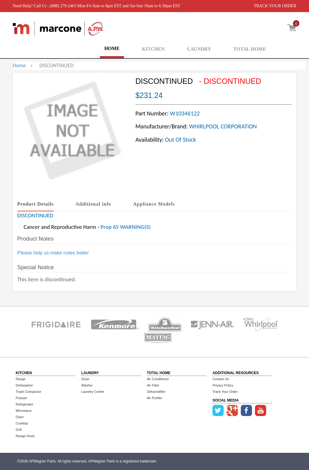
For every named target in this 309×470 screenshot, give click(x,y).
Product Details (35, 204)
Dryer (85, 379)
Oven (20, 417)
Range (20, 379)
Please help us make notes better (53, 252)
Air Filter (153, 385)
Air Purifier (154, 398)
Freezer (21, 398)
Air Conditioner (158, 379)
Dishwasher (24, 385)
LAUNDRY (199, 49)
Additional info (93, 204)
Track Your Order (224, 391)
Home (19, 65)
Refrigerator (24, 404)
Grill (19, 429)
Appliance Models (154, 204)
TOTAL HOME (249, 49)
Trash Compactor (28, 391)
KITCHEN (153, 49)
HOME (112, 48)
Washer (87, 385)
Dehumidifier (156, 391)
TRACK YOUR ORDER (275, 6)
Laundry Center (92, 391)
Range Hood (25, 436)
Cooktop (22, 423)
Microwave (24, 410)
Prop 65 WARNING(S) (125, 226)
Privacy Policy (222, 385)
